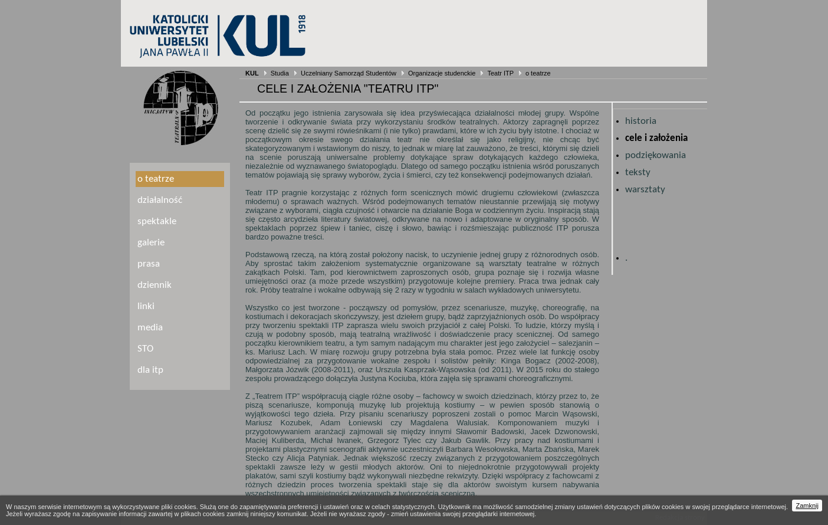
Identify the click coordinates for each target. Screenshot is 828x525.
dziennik (154, 285)
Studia (280, 73)
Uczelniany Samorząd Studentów (348, 73)
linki (146, 306)
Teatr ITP (500, 73)
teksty (637, 173)
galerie (151, 243)
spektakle (156, 221)
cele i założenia (656, 138)
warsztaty (645, 190)
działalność (159, 200)
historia (640, 121)
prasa (148, 264)
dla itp (150, 370)
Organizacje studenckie (441, 73)
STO (145, 349)
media (150, 328)
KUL (252, 73)
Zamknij (807, 505)
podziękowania (655, 155)
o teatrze (538, 73)
